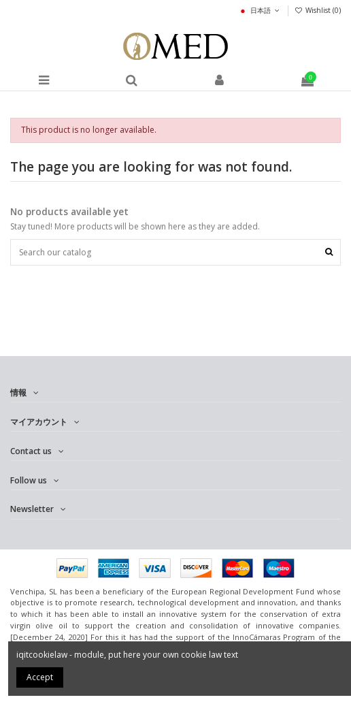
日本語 (259, 10)
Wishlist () (318, 10)
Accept (40, 677)
